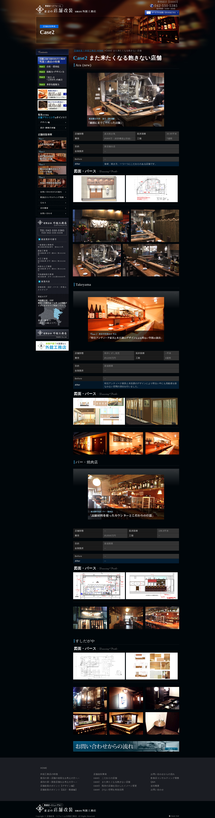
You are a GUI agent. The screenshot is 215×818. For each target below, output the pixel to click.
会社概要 (155, 786)
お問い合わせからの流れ (163, 774)
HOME (43, 768)
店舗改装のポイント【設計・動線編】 (59, 789)
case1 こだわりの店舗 (105, 778)
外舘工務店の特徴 (49, 774)
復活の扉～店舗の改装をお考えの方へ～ (60, 778)
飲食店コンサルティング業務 (165, 778)
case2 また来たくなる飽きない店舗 (111, 782)
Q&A (153, 782)
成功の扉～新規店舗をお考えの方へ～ (59, 782)
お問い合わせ (157, 789)
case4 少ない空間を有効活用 (108, 789)
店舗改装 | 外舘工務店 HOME (88, 50)
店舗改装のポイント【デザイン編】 (57, 786)
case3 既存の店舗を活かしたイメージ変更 (115, 786)
